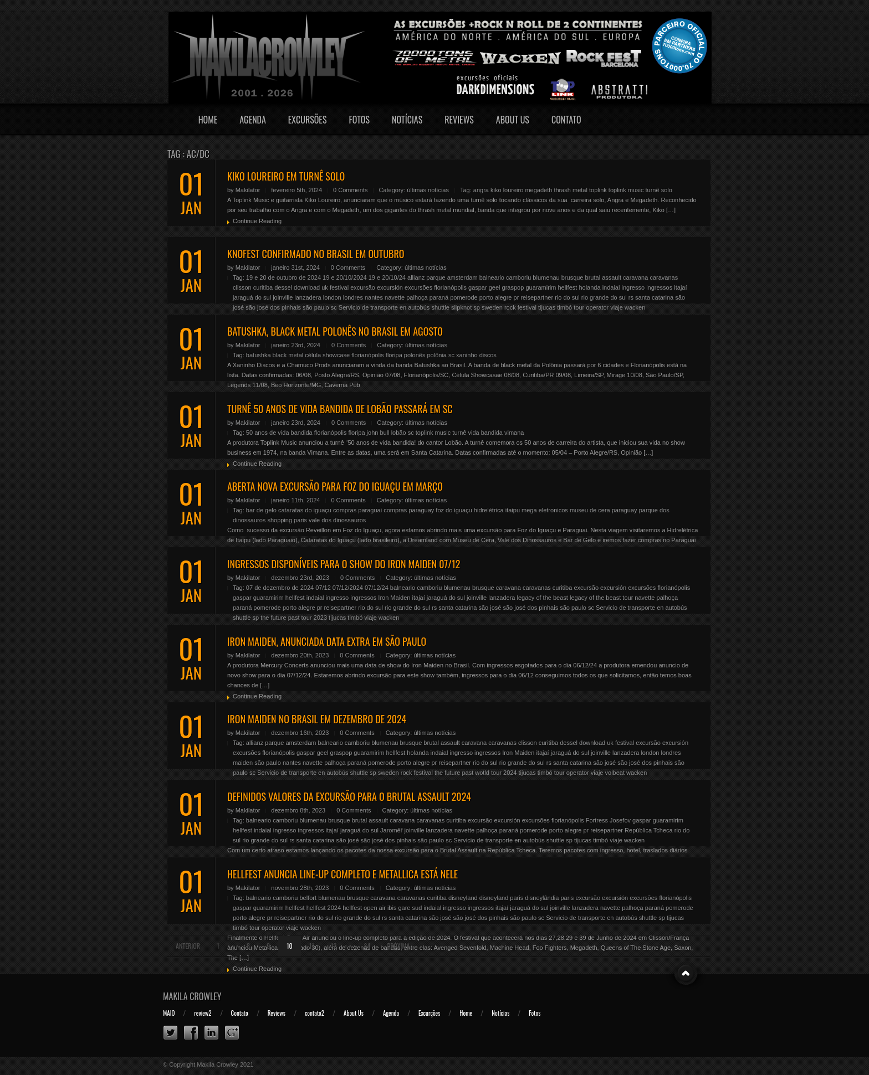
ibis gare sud (404, 907)
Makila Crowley (192, 996)
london (332, 297)
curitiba (263, 287)
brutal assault (603, 277)
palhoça (417, 297)
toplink (598, 190)
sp (476, 307)
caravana (635, 277)
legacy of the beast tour (601, 597)
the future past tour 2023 (293, 617)
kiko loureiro (506, 190)
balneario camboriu (505, 277)
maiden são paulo (257, 762)
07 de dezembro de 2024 (280, 587)
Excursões (307, 119)
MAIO (169, 1013)
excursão (362, 287)
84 (367, 945)
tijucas (546, 307)
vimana (514, 432)
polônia (436, 355)
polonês (415, 355)
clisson (242, 287)
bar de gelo (261, 510)
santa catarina (654, 297)
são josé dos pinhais (273, 307)
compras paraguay (409, 510)
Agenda (252, 119)
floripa (394, 355)
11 (311, 945)
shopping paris (287, 520)
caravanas (664, 277)
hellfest (567, 287)
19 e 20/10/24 (387, 277)
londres (353, 297)
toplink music (626, 190)
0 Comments (350, 190)
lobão (398, 432)
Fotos (359, 119)
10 (290, 945)
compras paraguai (357, 510)
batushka (258, 355)
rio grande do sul (604, 297)
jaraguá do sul (252, 297)
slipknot (461, 307)
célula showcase (327, 355)
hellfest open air (364, 907)
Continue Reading (257, 221)
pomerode (464, 297)
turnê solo (659, 190)
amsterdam (462, 277)
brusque (572, 277)
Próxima (398, 945)
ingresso (633, 287)
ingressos (659, 287)
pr (516, 297)
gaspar (477, 287)
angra (481, 190)
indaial (611, 287)
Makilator (248, 190)
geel (494, 287)
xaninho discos (476, 355)
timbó (564, 307)
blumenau (546, 277)
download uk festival (321, 287)
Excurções (429, 1013)
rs (630, 297)
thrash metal (570, 190)
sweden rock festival (509, 307)
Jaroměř (391, 830)
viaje (616, 307)
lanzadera (307, 297)
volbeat (615, 772)
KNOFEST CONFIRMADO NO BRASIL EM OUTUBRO (316, 253)
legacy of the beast (542, 597)
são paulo (316, 307)
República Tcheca (649, 830)
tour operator (591, 307)
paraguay (624, 510)
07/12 (323, 587)
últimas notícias (428, 190)
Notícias (407, 119)
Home (208, 119)
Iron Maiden (394, 597)
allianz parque (426, 277)
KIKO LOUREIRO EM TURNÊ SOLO (286, 176)
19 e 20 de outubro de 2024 (283, 277)
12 (333, 945)
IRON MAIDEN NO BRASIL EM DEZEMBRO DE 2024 (316, 719)
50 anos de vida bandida (279, 432)
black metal (288, 355)
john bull (378, 432)
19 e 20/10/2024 (345, 277)
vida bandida (485, 432)
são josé (489, 607)
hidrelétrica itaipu (497, 510)
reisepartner (536, 297)
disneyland (463, 897)
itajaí (680, 287)
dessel (283, 287)
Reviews (459, 119)
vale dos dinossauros (337, 520)
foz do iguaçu (454, 510)
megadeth (538, 190)
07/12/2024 (348, 587)
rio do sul (567, 297)
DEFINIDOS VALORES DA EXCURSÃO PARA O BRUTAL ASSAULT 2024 (349, 796)
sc (334, 307)
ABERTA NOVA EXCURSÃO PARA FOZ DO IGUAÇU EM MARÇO (335, 486)
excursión (390, 287)
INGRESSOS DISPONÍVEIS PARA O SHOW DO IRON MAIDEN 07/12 (343, 564)
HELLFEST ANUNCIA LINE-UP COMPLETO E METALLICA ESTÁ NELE (342, 874)
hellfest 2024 (323, 907)
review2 (202, 1013)
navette (395, 297)
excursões (418, 287)
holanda (589, 287)
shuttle (440, 307)
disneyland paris (501, 897)
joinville (283, 297)
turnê (459, 432)
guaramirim (540, 287)
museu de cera (590, 510)
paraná (439, 297)
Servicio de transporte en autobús (384, 307)
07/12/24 (377, 587)
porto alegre (495, 297)
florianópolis (450, 287)
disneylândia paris (549, 897)
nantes (374, 297)
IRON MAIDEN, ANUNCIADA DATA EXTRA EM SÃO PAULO (326, 641)
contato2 (314, 1013)
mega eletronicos (545, 510)
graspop (513, 287)
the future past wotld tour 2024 (475, 772)
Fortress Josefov (608, 820)
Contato (566, 119)
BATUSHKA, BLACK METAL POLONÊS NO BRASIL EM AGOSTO (335, 331)
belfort (307, 897)
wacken (635, 307)
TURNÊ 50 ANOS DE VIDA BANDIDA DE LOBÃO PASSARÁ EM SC (340, 409)
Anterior (188, 945)
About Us (512, 119)
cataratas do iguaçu (304, 510)
